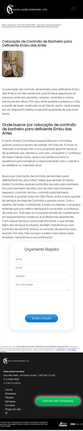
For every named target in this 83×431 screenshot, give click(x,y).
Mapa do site (13, 410)
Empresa (10, 394)
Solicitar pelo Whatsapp (58, 401)
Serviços (10, 402)
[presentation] (41, 301)
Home (8, 390)
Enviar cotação (41, 319)
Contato (10, 406)
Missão (9, 398)
